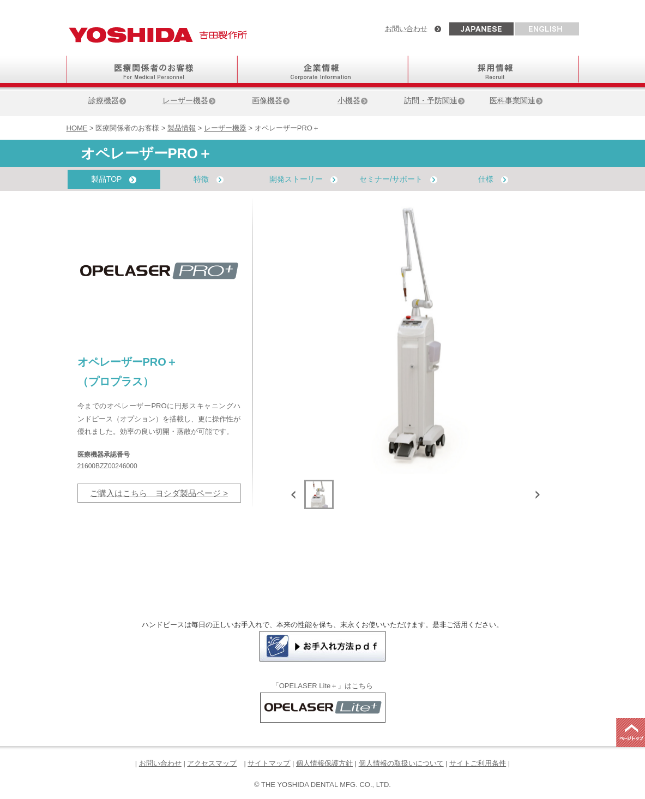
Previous (295, 494)
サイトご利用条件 (477, 763)
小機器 (352, 100)
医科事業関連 (516, 100)
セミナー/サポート (398, 179)
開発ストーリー (303, 179)
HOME (77, 128)
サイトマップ (269, 763)
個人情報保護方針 (324, 763)
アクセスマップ (212, 763)
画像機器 (271, 100)
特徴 (209, 179)
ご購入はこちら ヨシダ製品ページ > (159, 493)
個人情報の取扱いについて (401, 763)
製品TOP (113, 179)
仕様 (493, 179)
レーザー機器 (189, 100)
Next (535, 494)
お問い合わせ (406, 29)
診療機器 (107, 100)
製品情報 (181, 128)
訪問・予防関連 (434, 100)
